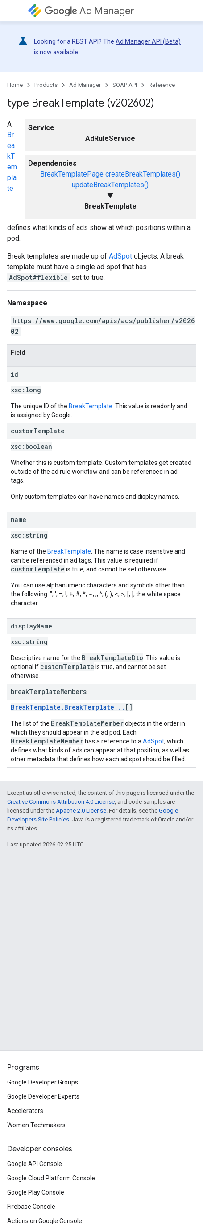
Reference (162, 85)
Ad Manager (89, 11)
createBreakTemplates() (142, 174)
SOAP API (124, 85)
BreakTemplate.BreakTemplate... (68, 707)
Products (46, 85)
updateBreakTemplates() (110, 185)
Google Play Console (35, 1192)
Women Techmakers (36, 1125)
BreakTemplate (90, 406)
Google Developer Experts (43, 1096)
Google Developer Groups (42, 1082)
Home (15, 85)
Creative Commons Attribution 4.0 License (61, 801)
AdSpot (120, 256)
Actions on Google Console (44, 1220)
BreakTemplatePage (72, 174)
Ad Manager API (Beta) (148, 41)
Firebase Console (31, 1206)
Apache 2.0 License (81, 810)
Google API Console (34, 1163)
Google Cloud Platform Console (51, 1178)
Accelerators (25, 1110)
